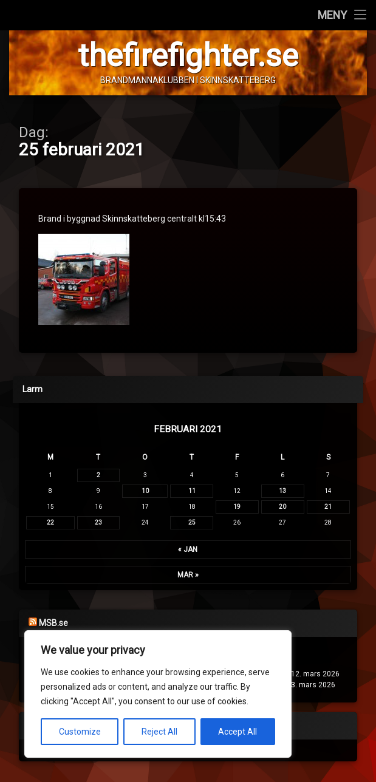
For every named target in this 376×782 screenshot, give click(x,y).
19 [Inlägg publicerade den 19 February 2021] (237, 506)
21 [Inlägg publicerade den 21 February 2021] (328, 506)
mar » (188, 575)
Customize (80, 731)
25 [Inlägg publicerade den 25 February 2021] (192, 522)
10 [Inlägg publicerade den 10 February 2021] (145, 491)
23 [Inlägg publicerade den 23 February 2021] (98, 522)
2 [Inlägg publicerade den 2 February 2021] (98, 475)
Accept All (237, 731)
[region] (158, 694)
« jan (187, 549)
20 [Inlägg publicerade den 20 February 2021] (282, 506)
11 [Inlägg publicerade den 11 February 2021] (192, 491)
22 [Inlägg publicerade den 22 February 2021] (50, 522)
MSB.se (53, 623)
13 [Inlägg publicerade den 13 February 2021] (282, 491)
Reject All (159, 731)
